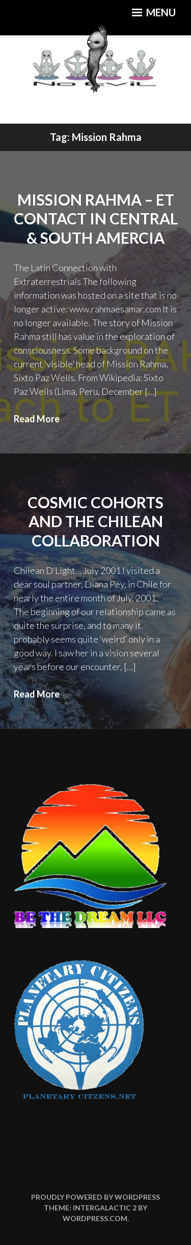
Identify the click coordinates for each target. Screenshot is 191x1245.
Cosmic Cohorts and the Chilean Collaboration (95, 521)
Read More (37, 418)
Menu (154, 12)
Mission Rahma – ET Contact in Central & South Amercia (96, 218)
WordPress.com (95, 1218)
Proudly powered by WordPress (95, 1197)
